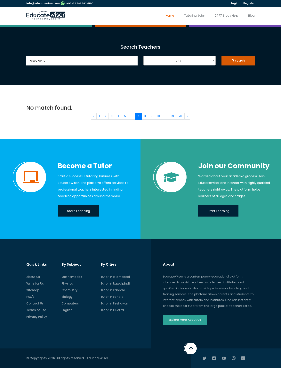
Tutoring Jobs (194, 15)
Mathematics (71, 277)
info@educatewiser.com (43, 3)
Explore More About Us (185, 320)
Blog (251, 15)
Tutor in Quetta (112, 310)
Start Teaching (78, 211)
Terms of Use (36, 310)
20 (180, 116)
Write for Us (35, 283)
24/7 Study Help (226, 15)
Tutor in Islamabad (115, 277)
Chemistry (69, 290)
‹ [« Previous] (93, 116)
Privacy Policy (36, 317)
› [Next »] (187, 116)
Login (234, 3)
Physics (67, 283)
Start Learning (218, 211)
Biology (67, 297)
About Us (33, 277)
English (66, 310)
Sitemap (32, 290)
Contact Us (35, 303)
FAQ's (30, 297)
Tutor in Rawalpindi (115, 283)
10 (158, 116)
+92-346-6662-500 (79, 3)
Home (169, 15)
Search (238, 61)
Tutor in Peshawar (114, 303)
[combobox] (179, 60)
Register (249, 3)
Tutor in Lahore (111, 297)
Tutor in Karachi (112, 290)
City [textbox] (178, 61)
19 (172, 116)
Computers (70, 303)
